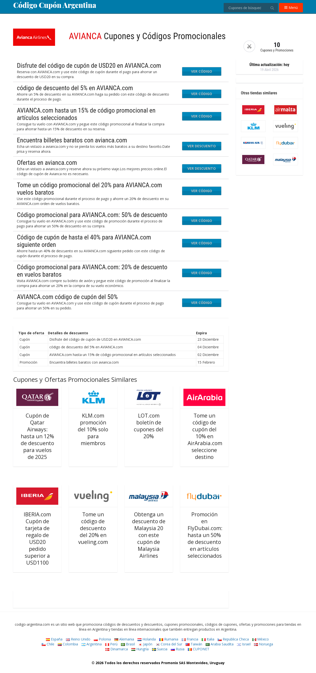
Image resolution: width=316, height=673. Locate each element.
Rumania (168, 639)
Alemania (124, 639)
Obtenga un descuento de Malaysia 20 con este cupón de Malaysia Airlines (148, 535)
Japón (145, 644)
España (54, 639)
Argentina (91, 644)
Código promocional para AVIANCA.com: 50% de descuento (92, 215)
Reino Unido (78, 639)
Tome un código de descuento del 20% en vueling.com (93, 528)
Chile (48, 644)
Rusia (177, 649)
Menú (291, 7)
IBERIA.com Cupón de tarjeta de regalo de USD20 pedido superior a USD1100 (37, 538)
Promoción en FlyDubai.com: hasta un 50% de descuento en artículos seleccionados (205, 535)
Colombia (68, 644)
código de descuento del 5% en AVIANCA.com (75, 88)
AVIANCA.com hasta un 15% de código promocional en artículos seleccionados (86, 114)
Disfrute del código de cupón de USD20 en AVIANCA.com (89, 65)
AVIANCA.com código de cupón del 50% (67, 297)
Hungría (140, 649)
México (260, 639)
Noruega (263, 644)
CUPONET (198, 649)
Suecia (159, 649)
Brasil (128, 644)
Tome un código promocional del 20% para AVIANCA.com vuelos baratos (89, 188)
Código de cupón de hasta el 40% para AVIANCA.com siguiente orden (84, 241)
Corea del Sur (169, 644)
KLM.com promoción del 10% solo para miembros (93, 429)
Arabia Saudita (220, 644)
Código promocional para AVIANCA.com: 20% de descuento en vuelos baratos (92, 270)
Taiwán (194, 644)
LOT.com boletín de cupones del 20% (148, 426)
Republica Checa (233, 639)
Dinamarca (116, 649)
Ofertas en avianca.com (47, 162)
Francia (190, 639)
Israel (244, 644)
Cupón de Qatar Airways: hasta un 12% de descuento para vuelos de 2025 (37, 436)
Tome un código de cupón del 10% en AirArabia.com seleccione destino (205, 436)
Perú (111, 644)
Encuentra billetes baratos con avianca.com (72, 140)
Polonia (102, 639)
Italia (208, 639)
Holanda (147, 639)
